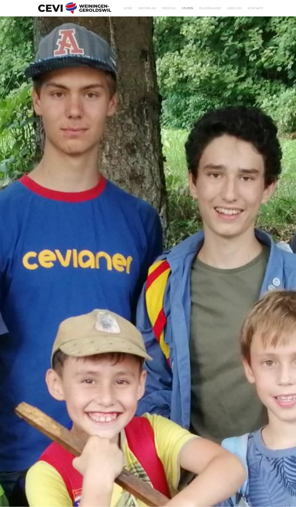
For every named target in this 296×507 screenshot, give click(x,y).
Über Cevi (234, 8)
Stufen (187, 8)
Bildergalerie (210, 8)
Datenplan (147, 8)
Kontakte (255, 8)
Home (128, 8)
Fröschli (169, 8)
